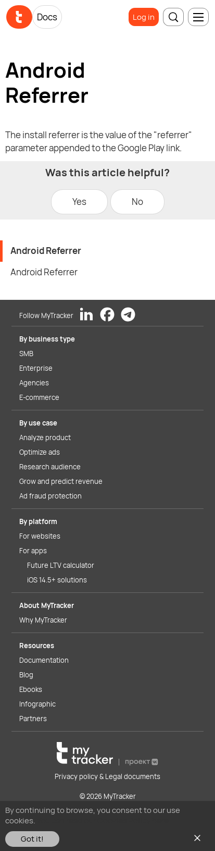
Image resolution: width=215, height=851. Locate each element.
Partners (33, 718)
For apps (33, 550)
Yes (79, 202)
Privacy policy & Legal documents (107, 776)
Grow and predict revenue (61, 481)
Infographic (37, 704)
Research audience (50, 466)
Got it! (32, 838)
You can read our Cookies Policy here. (104, 820)
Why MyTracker (43, 620)
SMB (26, 353)
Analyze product (45, 437)
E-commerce (39, 397)
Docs (47, 17)
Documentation (44, 660)
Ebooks (30, 689)
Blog (26, 674)
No (137, 202)
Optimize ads (39, 452)
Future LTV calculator (60, 565)
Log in (144, 16)
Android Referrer (45, 251)
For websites (39, 536)
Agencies (34, 382)
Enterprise (36, 368)
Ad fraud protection (50, 496)
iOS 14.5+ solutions (57, 580)
